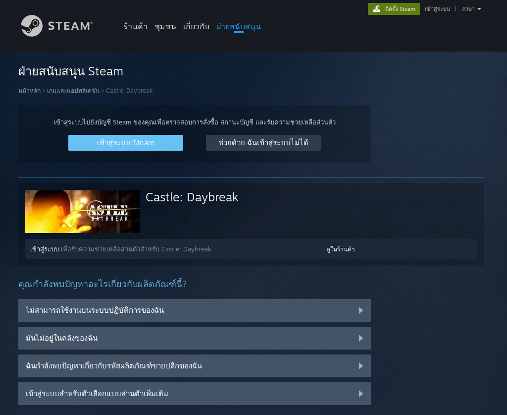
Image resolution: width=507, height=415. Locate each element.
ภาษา (468, 8)
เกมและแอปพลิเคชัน (73, 90)
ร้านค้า (135, 26)
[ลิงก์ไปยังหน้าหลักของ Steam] (64, 34)
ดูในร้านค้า (340, 249)
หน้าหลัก (29, 90)
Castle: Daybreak (192, 196)
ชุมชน (165, 26)
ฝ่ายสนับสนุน (238, 26)
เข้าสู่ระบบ (437, 8)
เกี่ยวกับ (196, 26)
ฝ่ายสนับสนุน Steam (70, 70)
